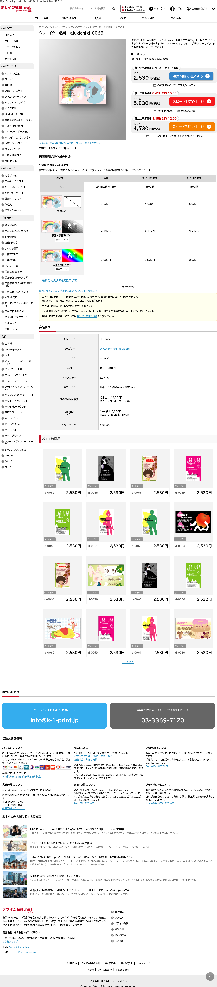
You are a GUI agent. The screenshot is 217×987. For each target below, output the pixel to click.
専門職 (8, 85)
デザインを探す (68, 18)
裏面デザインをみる (49, 291)
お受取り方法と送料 (87, 316)
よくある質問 (11, 248)
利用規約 (72, 950)
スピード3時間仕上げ (192, 126)
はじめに (9, 35)
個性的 (8, 205)
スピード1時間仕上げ (192, 101)
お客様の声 (11, 297)
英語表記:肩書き (13, 272)
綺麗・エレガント (13, 199)
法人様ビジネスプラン (16, 317)
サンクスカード (12, 149)
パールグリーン (13, 436)
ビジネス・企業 (12, 73)
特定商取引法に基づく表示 (119, 950)
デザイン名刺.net (47, 27)
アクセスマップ (10, 928)
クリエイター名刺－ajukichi (99, 27)
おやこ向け (10, 108)
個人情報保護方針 (90, 950)
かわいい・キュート (14, 193)
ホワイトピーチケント (15, 407)
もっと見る (128, 662)
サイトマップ (143, 950)
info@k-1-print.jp (135, 10)
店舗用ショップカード (16, 143)
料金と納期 (11, 237)
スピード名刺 (41, 18)
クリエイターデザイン (15, 97)
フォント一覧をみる (88, 291)
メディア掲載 (121, 910)
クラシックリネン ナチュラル (19, 395)
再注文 (122, 18)
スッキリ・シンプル (14, 181)
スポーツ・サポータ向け (16, 132)
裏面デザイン (62, 239)
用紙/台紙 (10, 260)
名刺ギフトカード (14, 329)
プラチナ (9, 467)
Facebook (122, 956)
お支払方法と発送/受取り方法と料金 (21, 763)
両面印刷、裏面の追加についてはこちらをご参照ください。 (69, 143)
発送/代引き (11, 243)
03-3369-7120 (162, 707)
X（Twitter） (105, 956)
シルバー (9, 461)
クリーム (9, 355)
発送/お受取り (148, 18)
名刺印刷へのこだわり (16, 231)
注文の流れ (11, 225)
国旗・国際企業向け (15, 126)
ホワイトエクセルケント (16, 401)
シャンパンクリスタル (15, 450)
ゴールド (9, 456)
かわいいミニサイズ (15, 102)
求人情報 (119, 928)
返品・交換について (84, 790)
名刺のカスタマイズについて (59, 280)
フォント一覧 (11, 266)
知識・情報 (176, 18)
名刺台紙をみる (68, 291)
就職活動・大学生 (14, 91)
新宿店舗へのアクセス (157, 753)
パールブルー (12, 430)
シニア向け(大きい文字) (17, 137)
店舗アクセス (11, 254)
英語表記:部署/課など (16, 277)
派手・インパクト (13, 210)
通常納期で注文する (191, 76)
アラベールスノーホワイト (18, 375)
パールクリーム (12, 424)
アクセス (119, 905)
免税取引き (11, 323)
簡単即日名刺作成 (14, 311)
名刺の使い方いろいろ (16, 292)
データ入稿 (95, 18)
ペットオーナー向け (14, 114)
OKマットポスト (13, 349)
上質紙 (8, 344)
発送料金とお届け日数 (85, 746)
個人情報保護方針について (160, 790)
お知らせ (119, 916)
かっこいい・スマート (15, 187)
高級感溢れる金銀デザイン (19, 120)
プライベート (11, 79)
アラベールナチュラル (16, 381)
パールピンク (11, 418)
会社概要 (119, 899)
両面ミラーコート (13, 412)
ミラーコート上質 (13, 369)
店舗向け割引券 (13, 155)
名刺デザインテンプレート (71, 27)
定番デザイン (11, 175)
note (91, 956)
